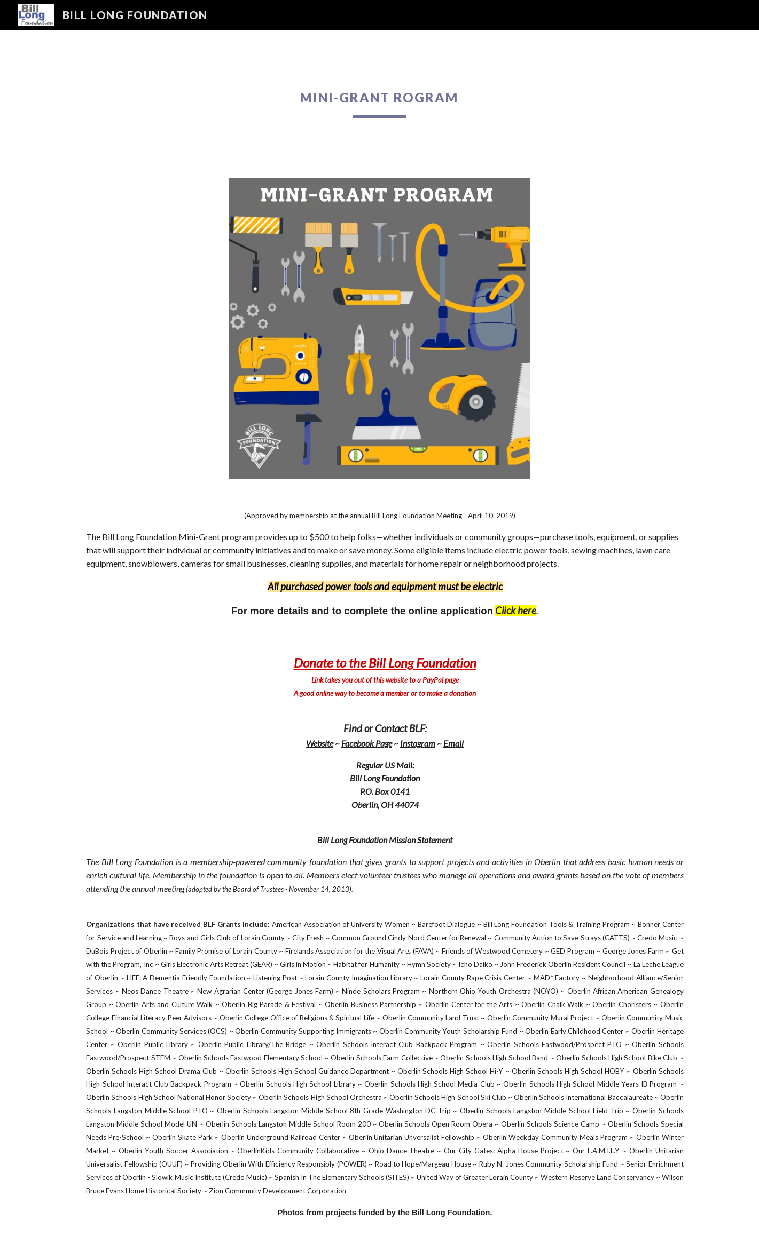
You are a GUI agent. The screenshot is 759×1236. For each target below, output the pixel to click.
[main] (380, 98)
